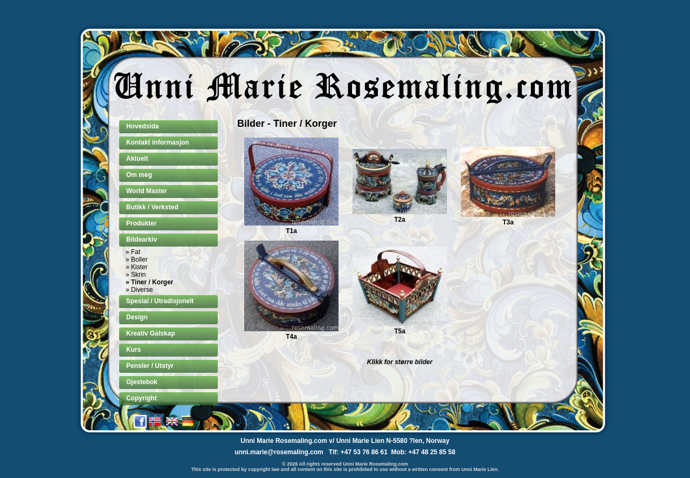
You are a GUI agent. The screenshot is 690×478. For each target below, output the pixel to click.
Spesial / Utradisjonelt (160, 301)
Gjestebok (141, 382)
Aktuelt (137, 158)
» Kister (137, 267)
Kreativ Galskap (150, 333)
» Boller (137, 259)
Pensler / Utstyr (150, 366)
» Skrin (136, 274)
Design (137, 317)
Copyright (141, 398)
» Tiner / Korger (149, 282)
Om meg (139, 175)
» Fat (133, 252)
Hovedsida (142, 126)
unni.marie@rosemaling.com (278, 452)
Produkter (141, 223)
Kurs (133, 349)
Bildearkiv (141, 239)
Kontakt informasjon (157, 142)
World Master (146, 191)
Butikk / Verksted (152, 207)
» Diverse (139, 289)
